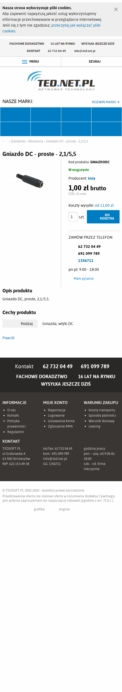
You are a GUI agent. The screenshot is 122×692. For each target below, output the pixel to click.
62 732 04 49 (58, 366)
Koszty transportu (102, 410)
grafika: (44, 510)
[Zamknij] (116, 8)
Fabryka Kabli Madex (76, 114)
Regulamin (15, 432)
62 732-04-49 (57, 51)
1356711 (85, 260)
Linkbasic (46, 129)
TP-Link (15, 129)
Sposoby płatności (102, 415)
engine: (73, 510)
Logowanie (56, 415)
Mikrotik (46, 114)
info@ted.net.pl (84, 51)
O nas (11, 410)
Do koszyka (107, 217)
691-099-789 (60, 453)
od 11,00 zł (104, 205)
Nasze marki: (17, 101)
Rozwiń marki (104, 102)
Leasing (94, 426)
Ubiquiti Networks (15, 114)
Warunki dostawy (101, 421)
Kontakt (33, 51)
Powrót (8, 337)
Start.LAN (107, 129)
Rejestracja (56, 410)
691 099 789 (95, 366)
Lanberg (76, 129)
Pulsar (107, 114)
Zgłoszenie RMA (60, 426)
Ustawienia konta (61, 421)
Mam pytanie (84, 278)
